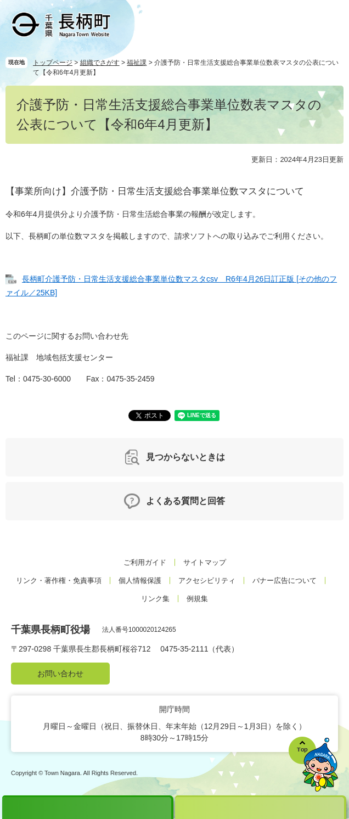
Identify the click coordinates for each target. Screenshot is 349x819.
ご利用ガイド (144, 562)
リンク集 (155, 598)
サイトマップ (204, 562)
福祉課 (137, 62)
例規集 (197, 598)
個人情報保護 (140, 580)
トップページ (52, 62)
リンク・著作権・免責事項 (59, 580)
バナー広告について (284, 580)
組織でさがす (100, 62)
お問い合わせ (60, 673)
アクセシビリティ (206, 580)
